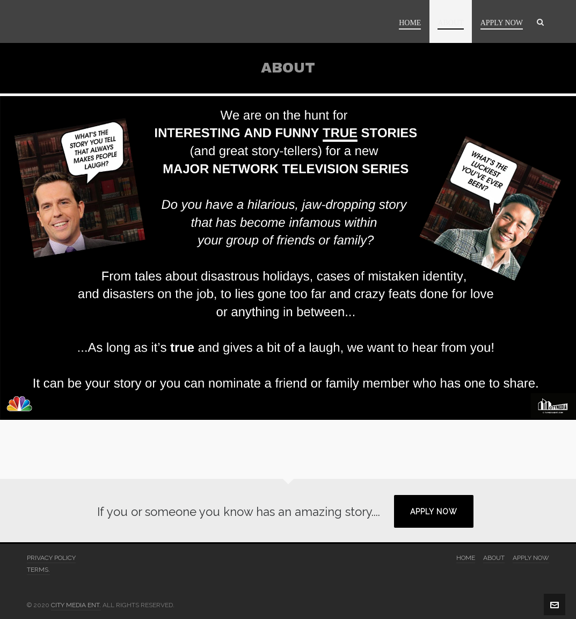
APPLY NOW (433, 511)
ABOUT (494, 558)
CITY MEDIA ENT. (76, 605)
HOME (465, 558)
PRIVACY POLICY (51, 558)
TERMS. (38, 569)
